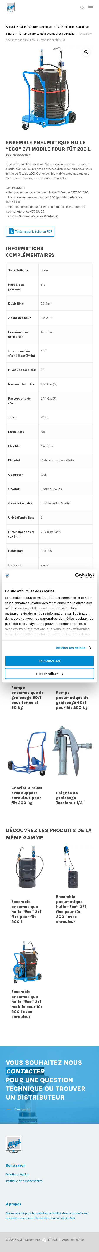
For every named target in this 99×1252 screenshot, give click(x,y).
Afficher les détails (70, 648)
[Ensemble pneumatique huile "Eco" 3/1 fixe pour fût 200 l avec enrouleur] (72, 888)
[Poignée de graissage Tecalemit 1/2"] (72, 767)
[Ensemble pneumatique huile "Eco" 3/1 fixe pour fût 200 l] (27, 888)
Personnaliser (49, 673)
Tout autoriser (49, 661)
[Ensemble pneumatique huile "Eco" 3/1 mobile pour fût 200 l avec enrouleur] (27, 983)
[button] (86, 52)
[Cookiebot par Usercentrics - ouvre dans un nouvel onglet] (75, 575)
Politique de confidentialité (24, 1181)
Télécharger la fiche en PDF (30, 231)
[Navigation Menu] (90, 7)
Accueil (10, 26)
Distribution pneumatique (36, 26)
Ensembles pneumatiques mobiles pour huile (46, 33)
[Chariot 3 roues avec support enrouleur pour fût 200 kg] (27, 767)
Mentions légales (17, 1174)
